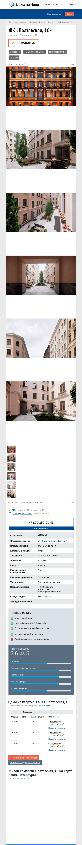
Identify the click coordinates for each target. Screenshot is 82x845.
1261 (54, 4)
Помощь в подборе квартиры (25, 762)
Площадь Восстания (22, 513)
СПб (14, 510)
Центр (12, 35)
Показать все (44, 705)
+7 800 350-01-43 (23, 43)
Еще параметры (54, 14)
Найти (69, 14)
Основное (15, 52)
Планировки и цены (34, 52)
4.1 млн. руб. (46, 541)
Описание (13, 502)
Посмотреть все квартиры (24, 757)
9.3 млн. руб (62, 541)
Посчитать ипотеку (56, 728)
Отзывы (14, 57)
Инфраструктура (57, 52)
